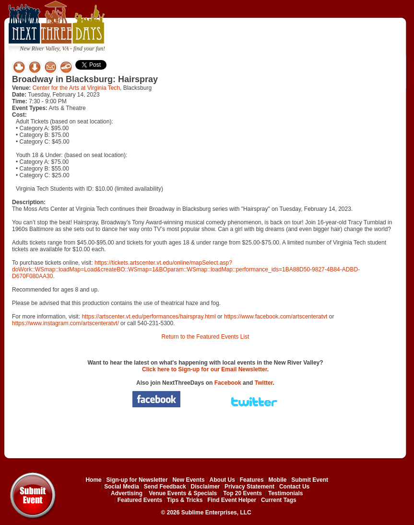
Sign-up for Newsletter (137, 479)
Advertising (126, 493)
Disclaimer (205, 486)
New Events (188, 479)
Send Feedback (165, 486)
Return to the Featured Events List (205, 336)
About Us (222, 479)
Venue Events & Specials (183, 493)
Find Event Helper (231, 500)
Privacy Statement (249, 486)
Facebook (227, 382)
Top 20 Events (242, 493)
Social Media (121, 486)
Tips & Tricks (184, 500)
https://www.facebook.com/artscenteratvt (275, 316)
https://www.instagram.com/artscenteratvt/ (65, 323)
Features (252, 479)
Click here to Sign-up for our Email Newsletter (204, 369)
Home (93, 479)
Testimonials (285, 493)
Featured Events (140, 500)
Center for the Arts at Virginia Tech (76, 88)
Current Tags (278, 500)
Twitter (264, 382)
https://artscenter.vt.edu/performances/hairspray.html (148, 316)
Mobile (278, 479)
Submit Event (309, 479)
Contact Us (294, 486)
